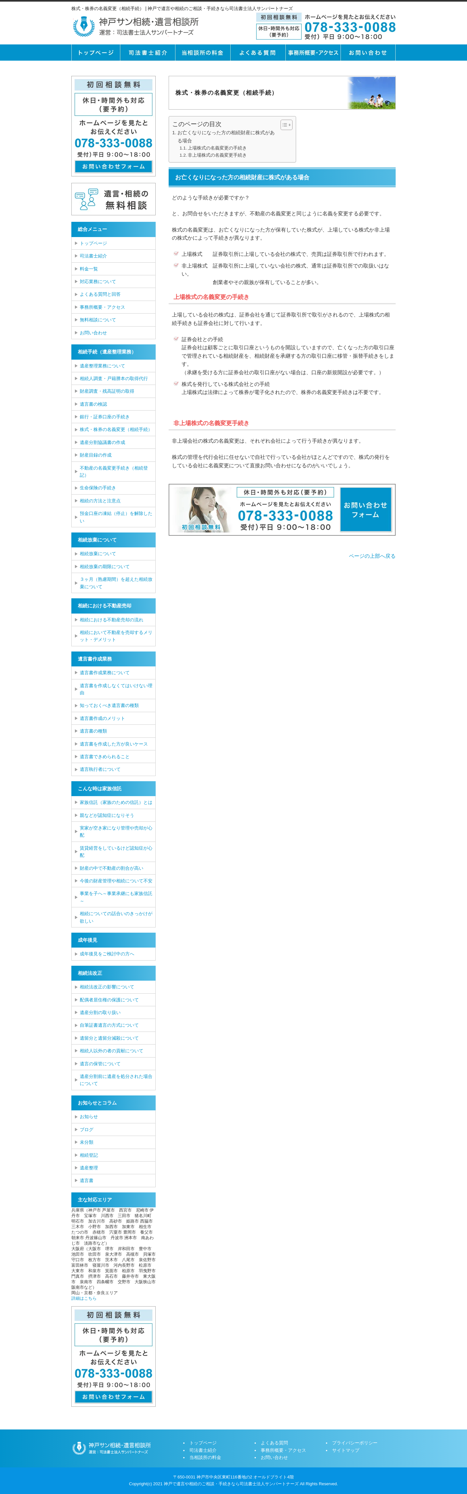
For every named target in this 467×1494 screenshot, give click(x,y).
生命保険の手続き (98, 487)
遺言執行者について (100, 769)
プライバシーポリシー (354, 1442)
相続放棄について (98, 553)
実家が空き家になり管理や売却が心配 (116, 831)
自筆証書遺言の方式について (109, 1025)
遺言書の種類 (93, 731)
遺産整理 (89, 1167)
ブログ (86, 1129)
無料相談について (98, 319)
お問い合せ (368, 52)
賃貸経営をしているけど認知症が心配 (116, 851)
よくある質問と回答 (100, 294)
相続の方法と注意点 (100, 500)
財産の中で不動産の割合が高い (111, 868)
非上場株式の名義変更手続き (217, 155)
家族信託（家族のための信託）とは (116, 802)
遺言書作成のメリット (102, 718)
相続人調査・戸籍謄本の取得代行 (114, 378)
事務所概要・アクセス (313, 52)
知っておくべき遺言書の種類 (109, 705)
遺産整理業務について (102, 365)
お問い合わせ (93, 332)
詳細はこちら (84, 1298)
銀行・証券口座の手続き (105, 416)
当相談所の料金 (202, 52)
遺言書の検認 (93, 404)
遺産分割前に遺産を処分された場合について (116, 1080)
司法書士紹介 (147, 52)
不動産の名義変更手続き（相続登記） (114, 471)
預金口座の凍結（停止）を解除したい (116, 517)
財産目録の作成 (96, 455)
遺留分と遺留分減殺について (109, 1038)
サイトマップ (345, 1450)
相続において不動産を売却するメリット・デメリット (116, 636)
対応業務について (98, 281)
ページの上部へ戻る (372, 556)
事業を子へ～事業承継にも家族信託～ (116, 897)
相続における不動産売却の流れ (111, 619)
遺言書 (86, 1180)
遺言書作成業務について (105, 672)
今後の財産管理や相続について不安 (116, 880)
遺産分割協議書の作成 (102, 442)
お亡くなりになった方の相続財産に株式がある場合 (226, 136)
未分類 (86, 1142)
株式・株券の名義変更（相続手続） (116, 429)
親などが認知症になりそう (107, 815)
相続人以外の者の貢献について (111, 1050)
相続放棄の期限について (105, 566)
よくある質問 (257, 52)
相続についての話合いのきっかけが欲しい (116, 917)
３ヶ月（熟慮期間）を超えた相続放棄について (116, 583)
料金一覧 (89, 268)
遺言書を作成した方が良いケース (114, 744)
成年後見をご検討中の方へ (107, 953)
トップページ (95, 52)
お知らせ (89, 1116)
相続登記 (89, 1155)
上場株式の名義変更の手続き (217, 148)
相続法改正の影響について (107, 986)
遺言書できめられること (105, 756)
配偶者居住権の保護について (109, 999)
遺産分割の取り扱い (100, 1012)
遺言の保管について (100, 1063)
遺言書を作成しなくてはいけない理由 (116, 689)
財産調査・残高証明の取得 (107, 391)
